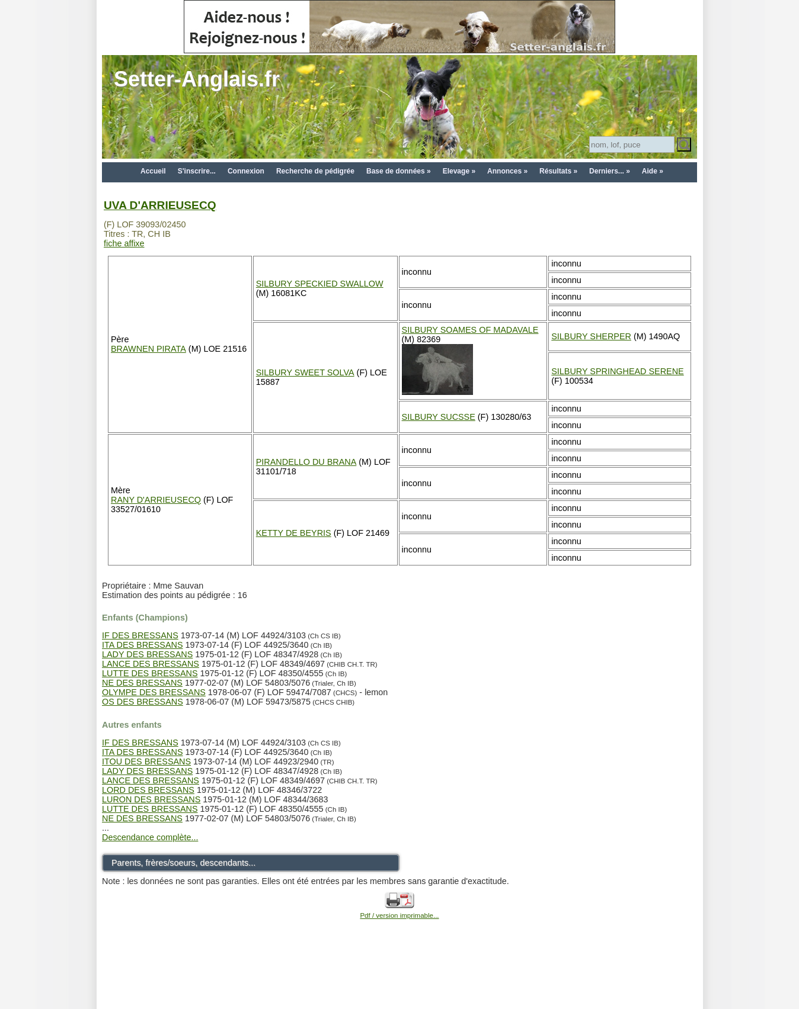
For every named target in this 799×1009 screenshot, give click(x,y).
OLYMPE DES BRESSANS (154, 692)
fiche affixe (124, 243)
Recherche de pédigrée (315, 171)
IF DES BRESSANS (140, 635)
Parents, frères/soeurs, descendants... (183, 862)
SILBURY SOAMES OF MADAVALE (470, 330)
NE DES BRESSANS (142, 682)
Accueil (153, 171)
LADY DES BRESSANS (147, 654)
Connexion (246, 171)
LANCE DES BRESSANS (150, 664)
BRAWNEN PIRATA (148, 349)
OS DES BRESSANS (142, 701)
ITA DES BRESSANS (142, 645)
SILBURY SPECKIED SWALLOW (319, 283)
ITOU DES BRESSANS (146, 761)
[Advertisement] (399, 980)
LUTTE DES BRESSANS (150, 673)
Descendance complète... (150, 837)
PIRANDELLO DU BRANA (306, 462)
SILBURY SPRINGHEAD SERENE (617, 371)
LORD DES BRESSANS (148, 790)
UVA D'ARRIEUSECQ (160, 205)
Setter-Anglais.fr (197, 79)
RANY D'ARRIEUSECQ (156, 499)
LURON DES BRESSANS (151, 799)
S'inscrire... (197, 171)
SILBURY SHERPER (591, 336)
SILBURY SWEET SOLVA (305, 372)
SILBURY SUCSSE (438, 417)
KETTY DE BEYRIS (293, 533)
